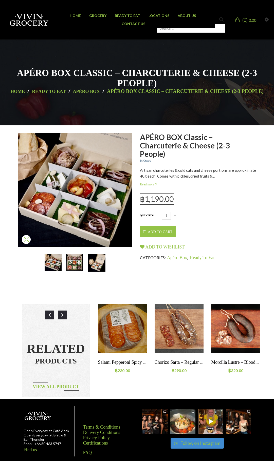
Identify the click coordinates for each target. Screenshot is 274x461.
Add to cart (160, 232)
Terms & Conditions (101, 427)
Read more (147, 184)
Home (17, 91)
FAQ (87, 452)
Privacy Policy (96, 437)
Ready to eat (49, 91)
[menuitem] (75, 16)
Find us (30, 449)
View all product (56, 386)
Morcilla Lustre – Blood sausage (241, 362)
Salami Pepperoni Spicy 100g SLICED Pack (138, 362)
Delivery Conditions (101, 432)
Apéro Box (86, 91)
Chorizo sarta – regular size (181, 362)
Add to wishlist (162, 246)
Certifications (95, 443)
